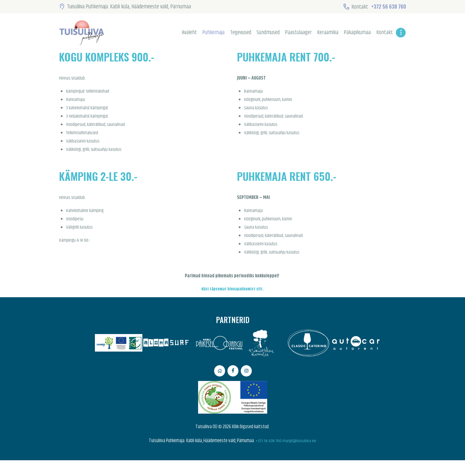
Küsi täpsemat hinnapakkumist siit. (232, 289)
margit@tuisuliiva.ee (300, 445)
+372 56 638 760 (267, 445)
